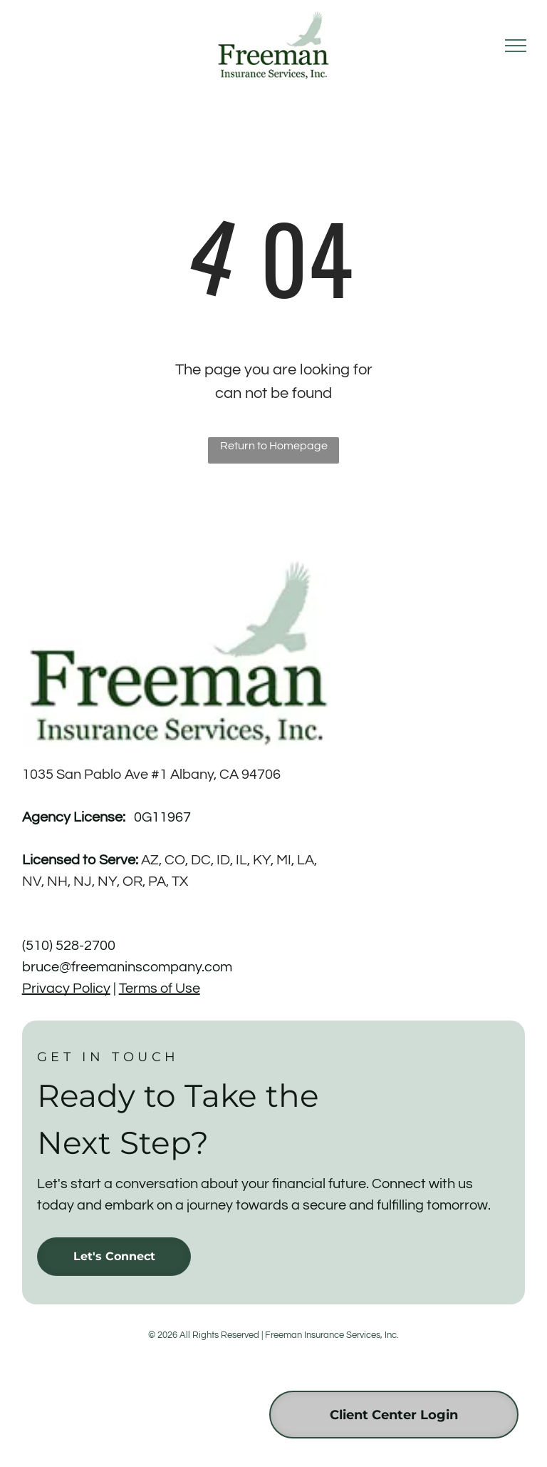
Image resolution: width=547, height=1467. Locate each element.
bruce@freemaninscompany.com (127, 967)
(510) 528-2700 (68, 946)
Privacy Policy (66, 988)
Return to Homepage (274, 445)
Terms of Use (159, 988)
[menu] (515, 45)
